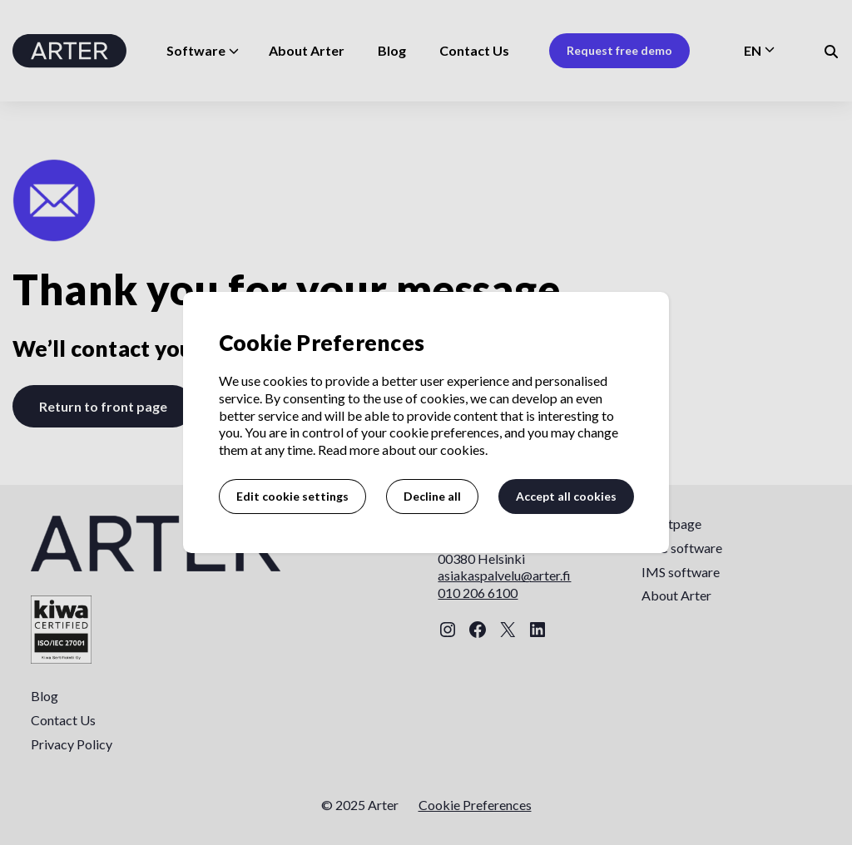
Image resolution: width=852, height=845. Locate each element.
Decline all (432, 496)
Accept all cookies (566, 496)
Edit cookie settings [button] (292, 496)
